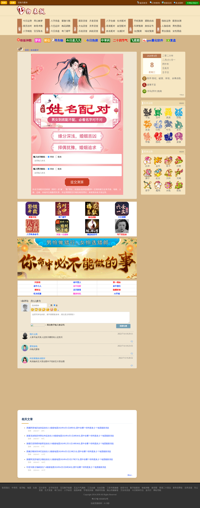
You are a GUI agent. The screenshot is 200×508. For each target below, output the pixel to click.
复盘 (173, 40)
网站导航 (157, 490)
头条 (35, 488)
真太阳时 (179, 3)
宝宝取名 (38, 31)
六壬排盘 (55, 31)
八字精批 (27, 31)
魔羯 (158, 189)
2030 (98, 495)
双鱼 (179, 189)
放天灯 (148, 490)
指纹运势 (166, 21)
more (181, 103)
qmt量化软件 (154, 40)
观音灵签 (83, 21)
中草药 (105, 40)
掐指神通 (78, 490)
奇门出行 (58, 490)
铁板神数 (26, 40)
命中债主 (117, 286)
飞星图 (135, 40)
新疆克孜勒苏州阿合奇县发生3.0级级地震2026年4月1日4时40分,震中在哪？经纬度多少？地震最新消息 (70, 436)
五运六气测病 (79, 488)
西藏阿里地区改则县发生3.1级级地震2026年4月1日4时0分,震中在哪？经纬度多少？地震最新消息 (67, 428)
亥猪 (179, 141)
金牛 (158, 165)
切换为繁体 (23, 3)
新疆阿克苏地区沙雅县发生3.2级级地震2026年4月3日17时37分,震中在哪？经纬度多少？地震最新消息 (69, 459)
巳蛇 (158, 128)
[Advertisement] (77, 390)
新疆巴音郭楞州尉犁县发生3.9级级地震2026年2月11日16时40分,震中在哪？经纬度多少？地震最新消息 (70, 444)
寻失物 (58, 40)
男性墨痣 (177, 26)
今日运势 (27, 21)
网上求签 (75, 26)
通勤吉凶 (149, 21)
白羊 (147, 165)
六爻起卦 (55, 26)
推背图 (154, 488)
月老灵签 (93, 21)
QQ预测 (138, 31)
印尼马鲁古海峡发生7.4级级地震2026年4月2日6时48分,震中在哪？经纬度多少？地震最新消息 (66, 467)
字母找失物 (88, 490)
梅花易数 (66, 26)
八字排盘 (55, 21)
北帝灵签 (188, 488)
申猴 (147, 141)
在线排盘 (47, 26)
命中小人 (37, 286)
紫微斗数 (66, 21)
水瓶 (168, 189)
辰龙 (147, 128)
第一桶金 (117, 282)
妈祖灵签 (93, 31)
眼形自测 (177, 21)
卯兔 (179, 116)
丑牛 (158, 116)
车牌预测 (138, 26)
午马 (168, 128)
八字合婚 (110, 21)
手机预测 (138, 21)
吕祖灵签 (83, 31)
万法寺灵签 (125, 490)
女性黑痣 (177, 31)
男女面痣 (166, 31)
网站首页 (19, 26)
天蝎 (179, 177)
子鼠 (147, 116)
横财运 (37, 290)
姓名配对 (110, 31)
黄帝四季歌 (178, 488)
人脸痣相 (166, 26)
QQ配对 (121, 31)
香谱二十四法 (165, 488)
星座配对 (110, 26)
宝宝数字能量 (66, 488)
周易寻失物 (100, 490)
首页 (27, 50)
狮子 (147, 177)
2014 (94, 495)
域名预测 (149, 31)
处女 (158, 177)
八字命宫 (68, 490)
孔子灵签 (48, 490)
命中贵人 (77, 282)
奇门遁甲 (66, 31)
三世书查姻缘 (112, 488)
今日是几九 (73, 40)
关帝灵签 (93, 26)
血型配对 (121, 26)
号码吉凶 (130, 26)
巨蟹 (179, 165)
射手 (147, 189)
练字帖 (22, 488)
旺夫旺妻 (37, 294)
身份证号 (149, 26)
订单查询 (156, 3)
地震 (29, 488)
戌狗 (168, 141)
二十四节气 (120, 40)
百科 (29, 431)
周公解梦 (38, 21)
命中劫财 (77, 286)
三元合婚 (91, 488)
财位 (47, 40)
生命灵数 (101, 488)
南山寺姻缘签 (112, 490)
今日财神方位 (138, 490)
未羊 (179, 128)
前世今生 (124, 488)
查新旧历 (168, 3)
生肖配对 (121, 21)
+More (181, 95)
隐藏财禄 (117, 290)
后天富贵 (77, 290)
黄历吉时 (27, 26)
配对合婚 (102, 26)
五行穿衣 (43, 488)
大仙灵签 (83, 26)
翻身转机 (77, 294)
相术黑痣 (158, 26)
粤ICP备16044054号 (100, 499)
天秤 (168, 177)
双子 (168, 165)
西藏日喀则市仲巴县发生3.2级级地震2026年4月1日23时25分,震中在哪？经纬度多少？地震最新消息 (68, 451)
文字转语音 (53, 488)
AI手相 (117, 294)
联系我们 (6, 488)
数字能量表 (135, 488)
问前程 (37, 282)
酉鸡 (158, 141)
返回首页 (143, 3)
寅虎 (168, 116)
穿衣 (38, 40)
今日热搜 (91, 40)
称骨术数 (38, 26)
